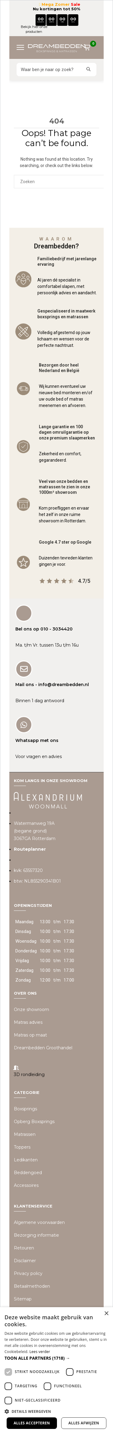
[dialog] (56, 1371)
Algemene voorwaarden (39, 1222)
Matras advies (28, 1022)
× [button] (106, 1313)
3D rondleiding (29, 1074)
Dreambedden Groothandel (43, 1048)
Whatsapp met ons (36, 740)
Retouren (24, 1248)
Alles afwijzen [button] (83, 1423)
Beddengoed (28, 1172)
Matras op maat (30, 1035)
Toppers (22, 1147)
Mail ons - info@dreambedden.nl (52, 684)
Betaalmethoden (32, 1286)
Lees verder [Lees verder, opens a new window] (40, 1351)
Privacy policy (28, 1273)
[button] (56, 1358)
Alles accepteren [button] (32, 1423)
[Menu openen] (23, 47)
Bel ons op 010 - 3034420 (44, 629)
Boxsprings (25, 1109)
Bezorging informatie (36, 1235)
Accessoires (26, 1185)
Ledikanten (26, 1160)
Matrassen (25, 1134)
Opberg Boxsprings (34, 1121)
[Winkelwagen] (89, 48)
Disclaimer (25, 1260)
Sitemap (23, 1299)
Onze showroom (31, 1009)
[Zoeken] (49, 69)
